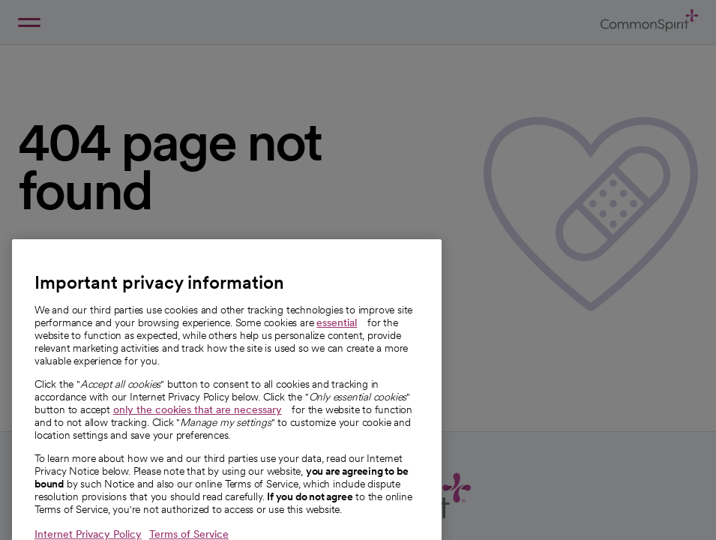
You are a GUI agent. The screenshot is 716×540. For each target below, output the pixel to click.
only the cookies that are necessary (197, 424)
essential (336, 338)
